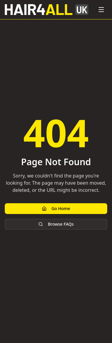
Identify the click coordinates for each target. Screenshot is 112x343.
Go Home (56, 208)
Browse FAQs (56, 224)
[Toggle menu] (101, 10)
